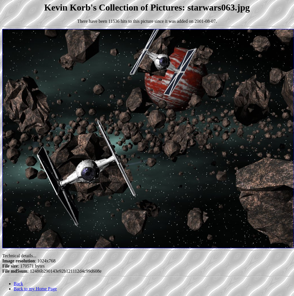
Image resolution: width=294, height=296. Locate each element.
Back (18, 283)
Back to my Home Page (35, 288)
